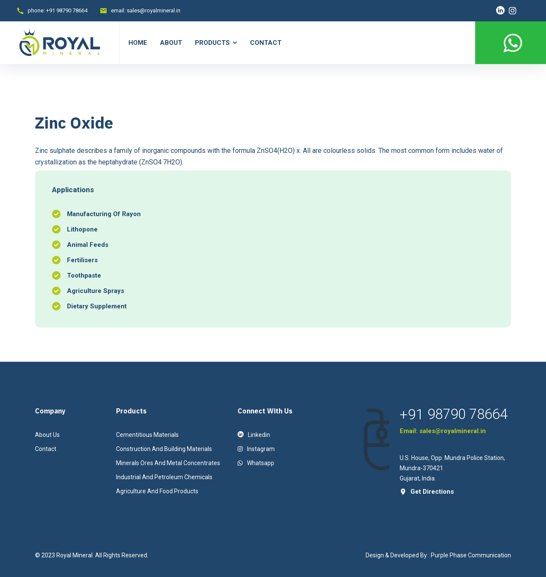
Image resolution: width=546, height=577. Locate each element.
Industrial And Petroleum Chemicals (164, 477)
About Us (47, 434)
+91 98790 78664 (66, 10)
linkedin (254, 434)
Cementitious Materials (147, 434)
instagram (256, 448)
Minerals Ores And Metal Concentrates (168, 463)
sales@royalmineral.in (153, 10)
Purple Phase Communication (471, 555)
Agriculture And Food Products (157, 491)
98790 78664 (467, 414)
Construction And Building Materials (164, 448)
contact (45, 448)
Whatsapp (256, 463)
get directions (427, 492)
